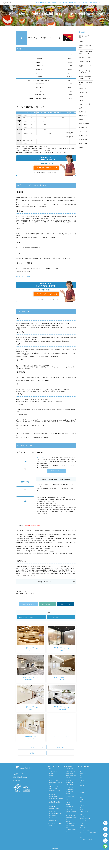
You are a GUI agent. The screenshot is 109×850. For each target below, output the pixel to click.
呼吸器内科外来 (83, 92)
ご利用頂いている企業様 (55, 825)
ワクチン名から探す (53, 617)
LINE (60, 753)
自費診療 (81, 119)
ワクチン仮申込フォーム (43, 457)
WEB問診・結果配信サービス (55, 813)
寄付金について (83, 809)
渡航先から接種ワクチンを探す (26, 617)
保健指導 (81, 147)
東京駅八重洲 (83, 782)
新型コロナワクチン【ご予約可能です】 (85, 66)
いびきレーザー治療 (70, 815)
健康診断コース (52, 806)
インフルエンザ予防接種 (85, 57)
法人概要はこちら (16, 780)
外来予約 (105, 840)
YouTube (81, 799)
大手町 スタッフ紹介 (53, 780)
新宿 (81, 777)
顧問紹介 (51, 773)
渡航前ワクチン (83, 108)
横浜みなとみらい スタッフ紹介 (55, 783)
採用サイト (101, 2)
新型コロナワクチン (70, 799)
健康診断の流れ (52, 811)
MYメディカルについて (45, 2)
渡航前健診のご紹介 (47, 604)
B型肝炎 (23, 276)
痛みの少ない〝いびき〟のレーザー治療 (85, 71)
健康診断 (32, 753)
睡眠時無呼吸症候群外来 (71, 812)
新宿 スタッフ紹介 (53, 788)
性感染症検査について (84, 61)
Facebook (82, 792)
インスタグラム (83, 790)
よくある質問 (83, 823)
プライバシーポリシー (84, 816)
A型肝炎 (18, 276)
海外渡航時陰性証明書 (71, 775)
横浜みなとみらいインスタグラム (87, 801)
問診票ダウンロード (56, 470)
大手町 (81, 771)
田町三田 (82, 775)
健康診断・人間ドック (62, 2)
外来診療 (71, 2)
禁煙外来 (68, 821)
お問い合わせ (60, 747)
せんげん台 (82, 780)
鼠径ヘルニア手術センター (71, 826)
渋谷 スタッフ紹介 (53, 777)
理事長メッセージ (53, 771)
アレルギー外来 (83, 135)
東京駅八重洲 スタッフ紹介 (55, 790)
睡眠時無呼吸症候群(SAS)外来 (85, 36)
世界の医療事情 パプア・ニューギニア (25, 593)
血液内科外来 (82, 88)
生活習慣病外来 (83, 127)
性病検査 (68, 802)
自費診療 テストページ (84, 115)
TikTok (81, 797)
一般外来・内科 (69, 768)
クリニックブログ (83, 788)
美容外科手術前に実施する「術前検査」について (85, 77)
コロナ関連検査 (83, 139)
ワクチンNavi (83, 827)
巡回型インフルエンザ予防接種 (56, 798)
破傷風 (28, 276)
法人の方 (54, 2)
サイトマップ (83, 820)
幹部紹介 (51, 775)
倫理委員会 (82, 807)
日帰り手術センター (70, 823)
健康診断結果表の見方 (54, 820)
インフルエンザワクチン (71, 797)
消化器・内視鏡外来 (84, 123)
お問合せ (105, 834)
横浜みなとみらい (83, 773)
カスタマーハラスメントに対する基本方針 (88, 833)
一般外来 (81, 100)
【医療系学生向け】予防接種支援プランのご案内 (85, 52)
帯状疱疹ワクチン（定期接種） (85, 83)
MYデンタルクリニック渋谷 (86, 839)
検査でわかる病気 (53, 817)
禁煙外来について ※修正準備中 (85, 46)
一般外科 (81, 41)
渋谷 (81, 768)
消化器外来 (68, 780)
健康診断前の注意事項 (54, 808)
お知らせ (95, 2)
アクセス (85, 2)
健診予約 (105, 829)
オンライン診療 (83, 143)
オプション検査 (52, 815)
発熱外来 (81, 96)
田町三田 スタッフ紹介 (54, 786)
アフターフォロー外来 (84, 104)
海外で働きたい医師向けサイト (86, 830)
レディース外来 (83, 131)
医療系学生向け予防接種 (71, 818)
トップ (37, 2)
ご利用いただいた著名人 (85, 811)
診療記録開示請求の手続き (85, 818)
